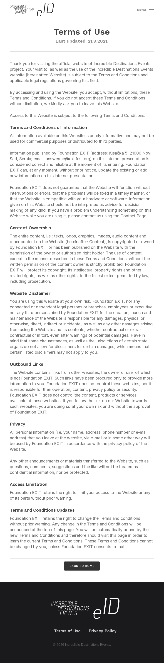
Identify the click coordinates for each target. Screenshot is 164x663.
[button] (145, 9)
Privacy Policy (103, 630)
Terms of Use (67, 630)
